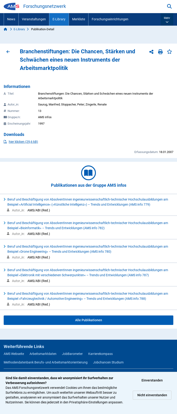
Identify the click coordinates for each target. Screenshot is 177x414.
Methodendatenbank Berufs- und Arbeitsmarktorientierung (46, 362)
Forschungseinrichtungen (110, 19)
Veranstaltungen (34, 19)
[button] (167, 19)
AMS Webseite (14, 354)
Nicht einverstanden (152, 395)
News (11, 19)
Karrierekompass (100, 354)
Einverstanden (152, 380)
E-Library (59, 19)
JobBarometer (72, 354)
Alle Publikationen (88, 320)
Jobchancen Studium (108, 362)
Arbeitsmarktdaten (43, 354)
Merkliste (78, 19)
